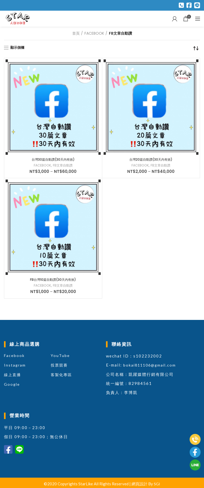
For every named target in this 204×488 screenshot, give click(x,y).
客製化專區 (62, 376)
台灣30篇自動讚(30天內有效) (53, 159)
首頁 (76, 33)
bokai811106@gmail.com (151, 366)
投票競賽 (60, 366)
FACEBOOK (94, 33)
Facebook (15, 357)
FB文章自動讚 (64, 166)
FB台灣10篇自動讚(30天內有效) (53, 280)
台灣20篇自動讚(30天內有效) (151, 159)
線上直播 (13, 376)
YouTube (60, 357)
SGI (157, 485)
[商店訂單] (196, 48)
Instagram (15, 366)
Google (12, 385)
